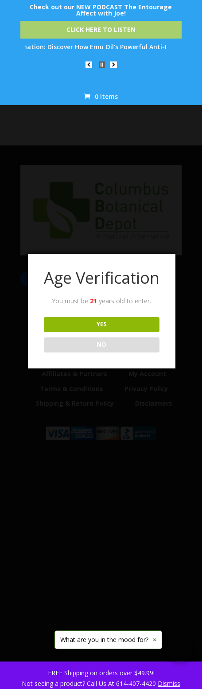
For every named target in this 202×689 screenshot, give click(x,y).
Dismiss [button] (169, 683)
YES (102, 324)
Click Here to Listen (101, 29)
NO (101, 344)
